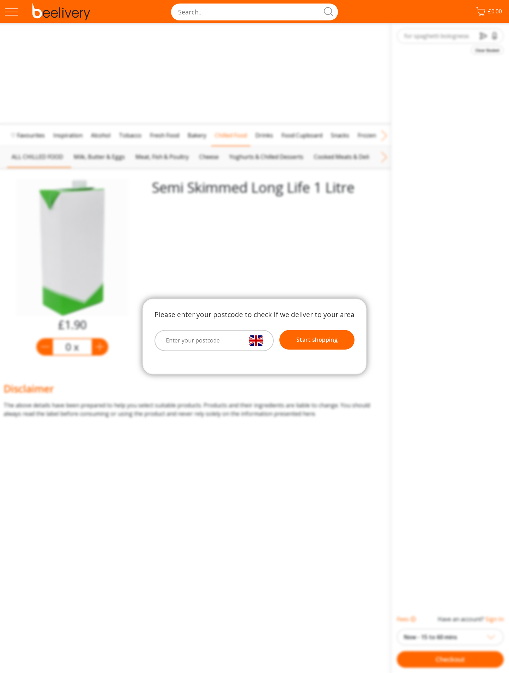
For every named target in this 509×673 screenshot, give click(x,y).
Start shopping (317, 340)
